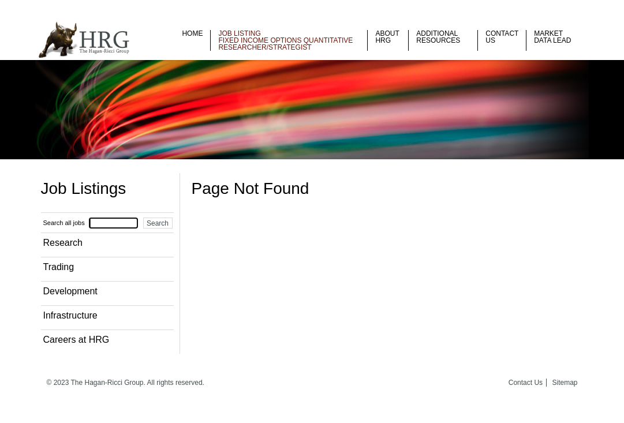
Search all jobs (64, 222)
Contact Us (501, 36)
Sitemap (564, 383)
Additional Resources (438, 36)
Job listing (239, 33)
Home (192, 33)
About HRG (387, 36)
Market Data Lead (552, 36)
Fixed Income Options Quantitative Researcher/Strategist (285, 43)
